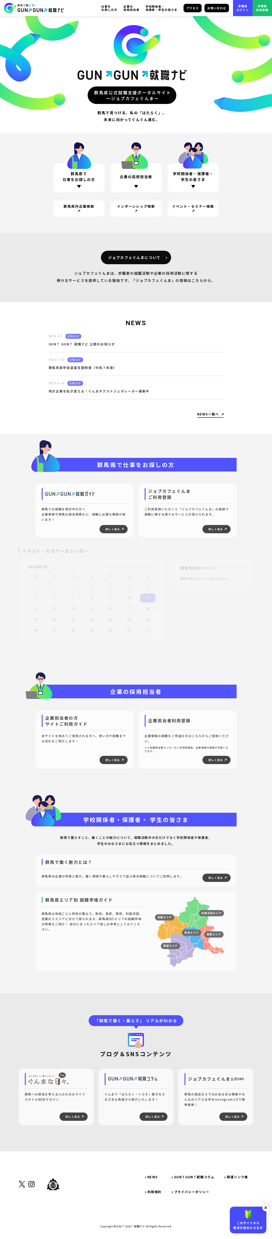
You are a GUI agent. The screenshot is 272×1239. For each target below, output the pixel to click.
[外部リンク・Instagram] (31, 1204)
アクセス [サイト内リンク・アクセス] (192, 8)
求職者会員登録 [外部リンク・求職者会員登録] (262, 8)
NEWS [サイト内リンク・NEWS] (151, 1176)
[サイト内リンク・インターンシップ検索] (136, 208)
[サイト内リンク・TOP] (34, 8)
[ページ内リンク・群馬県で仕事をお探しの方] (79, 177)
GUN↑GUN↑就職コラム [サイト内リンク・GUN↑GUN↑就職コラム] (193, 1176)
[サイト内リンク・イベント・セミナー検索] (193, 208)
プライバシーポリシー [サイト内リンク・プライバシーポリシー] (190, 1191)
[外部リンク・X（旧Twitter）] (22, 1204)
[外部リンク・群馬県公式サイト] (53, 1203)
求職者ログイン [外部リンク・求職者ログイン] (242, 8)
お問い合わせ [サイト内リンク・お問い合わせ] (216, 8)
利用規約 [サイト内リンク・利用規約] (153, 1191)
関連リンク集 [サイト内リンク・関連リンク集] (237, 1176)
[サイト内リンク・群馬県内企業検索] (79, 208)
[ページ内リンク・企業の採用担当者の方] (136, 179)
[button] (265, 1207)
